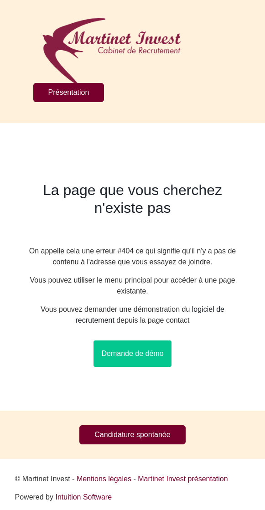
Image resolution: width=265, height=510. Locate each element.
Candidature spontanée (132, 434)
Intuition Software (83, 497)
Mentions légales (104, 479)
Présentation (68, 92)
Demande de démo (132, 353)
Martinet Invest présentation (183, 479)
